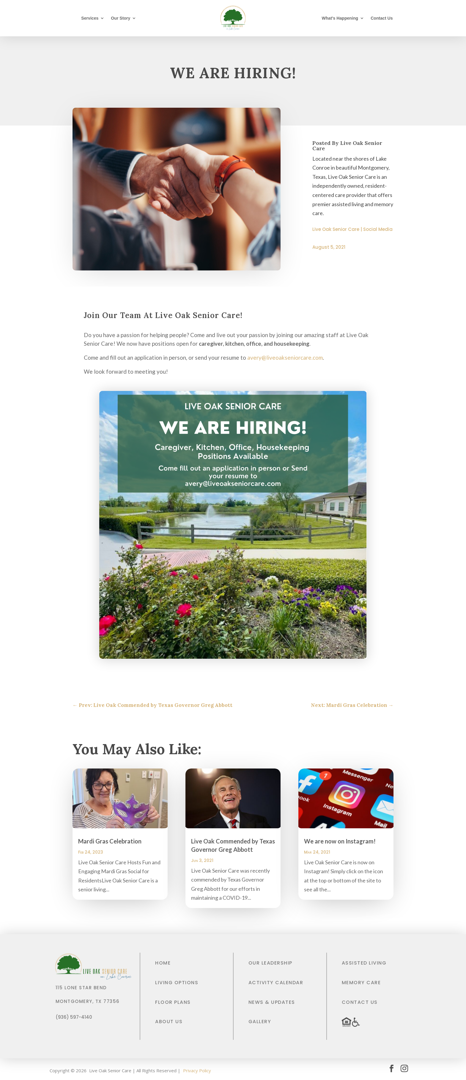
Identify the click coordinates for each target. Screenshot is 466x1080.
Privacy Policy (197, 1070)
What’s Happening (340, 18)
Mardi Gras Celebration (109, 841)
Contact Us (382, 18)
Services (89, 18)
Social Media (378, 229)
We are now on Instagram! (340, 841)
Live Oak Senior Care (335, 229)
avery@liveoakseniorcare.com (285, 357)
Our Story (120, 18)
